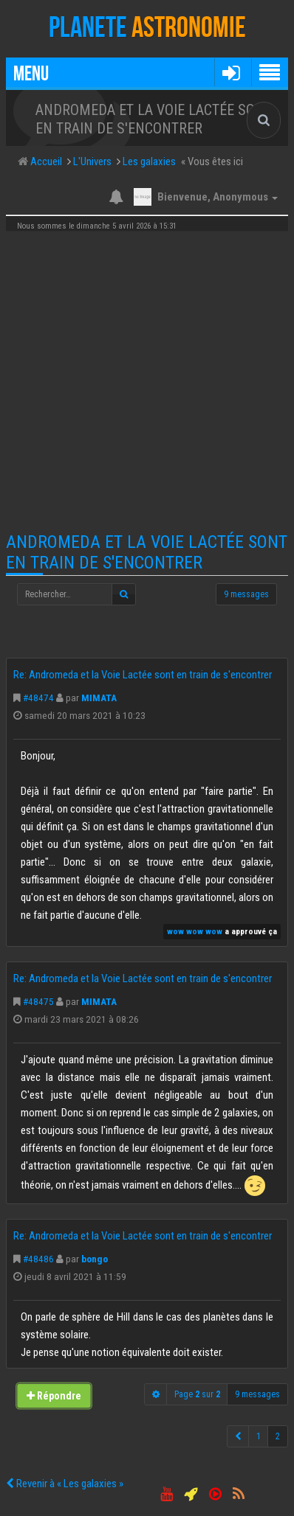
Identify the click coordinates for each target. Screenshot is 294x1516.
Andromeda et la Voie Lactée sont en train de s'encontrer (146, 552)
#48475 (38, 1001)
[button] (230, 72)
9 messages (246, 594)
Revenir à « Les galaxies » (64, 1483)
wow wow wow (194, 931)
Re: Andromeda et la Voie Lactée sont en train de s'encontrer (142, 674)
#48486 (38, 1259)
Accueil (45, 161)
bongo (94, 1259)
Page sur (197, 1394)
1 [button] (258, 1436)
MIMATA (99, 697)
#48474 (38, 697)
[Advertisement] (147, 382)
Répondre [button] (54, 1396)
